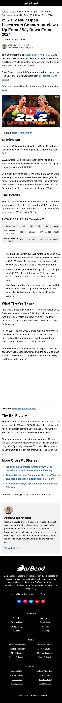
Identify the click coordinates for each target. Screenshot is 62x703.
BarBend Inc (34, 695)
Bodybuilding (17, 622)
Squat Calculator (45, 657)
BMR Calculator (17, 653)
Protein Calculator (17, 657)
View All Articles (11, 548)
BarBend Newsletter (17, 645)
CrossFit (17, 618)
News (13, 11)
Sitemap (44, 695)
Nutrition (17, 631)
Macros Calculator (45, 653)
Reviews (45, 626)
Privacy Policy (17, 684)
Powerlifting (45, 622)
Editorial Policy (45, 680)
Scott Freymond (22, 45)
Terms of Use (45, 684)
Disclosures (17, 680)
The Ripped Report (16, 649)
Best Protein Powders (23, 408)
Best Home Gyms (21, 133)
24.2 (4, 153)
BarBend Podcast (45, 645)
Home (5, 11)
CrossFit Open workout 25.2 (38, 55)
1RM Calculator (45, 649)
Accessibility (16, 671)
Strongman (45, 618)
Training (45, 631)
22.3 (4, 90)
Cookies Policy (16, 675)
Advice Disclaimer (45, 671)
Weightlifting (16, 626)
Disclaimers (45, 675)
